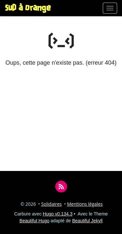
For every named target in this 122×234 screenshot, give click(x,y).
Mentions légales (85, 204)
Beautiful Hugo (34, 220)
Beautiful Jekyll (87, 220)
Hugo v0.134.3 (58, 213)
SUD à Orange (28, 8)
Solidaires (51, 204)
